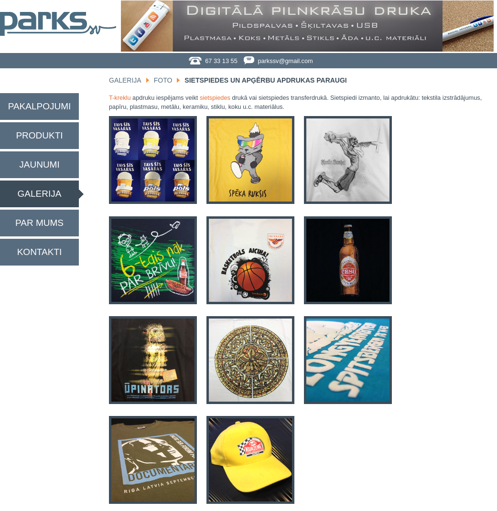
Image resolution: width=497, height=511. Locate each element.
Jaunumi (39, 165)
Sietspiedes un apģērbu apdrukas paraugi (265, 80)
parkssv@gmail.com (278, 60)
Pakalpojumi (39, 106)
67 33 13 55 (213, 60)
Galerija (40, 194)
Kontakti (39, 252)
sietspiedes (215, 97)
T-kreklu (120, 97)
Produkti (39, 135)
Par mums (39, 223)
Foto (163, 80)
